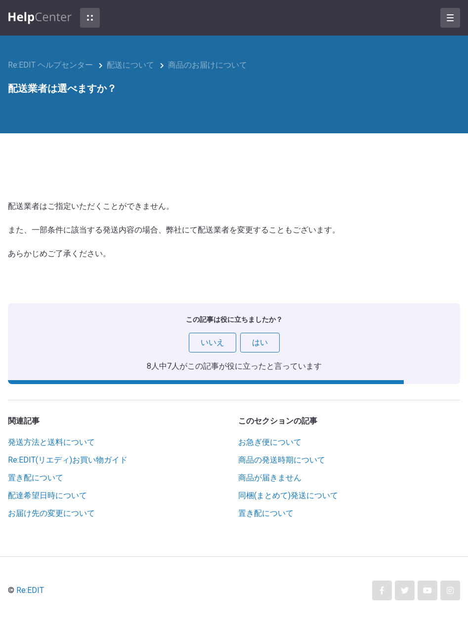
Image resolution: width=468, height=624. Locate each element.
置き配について (35, 477)
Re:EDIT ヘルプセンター (50, 65)
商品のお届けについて (207, 65)
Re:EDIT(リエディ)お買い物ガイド (68, 460)
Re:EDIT (30, 590)
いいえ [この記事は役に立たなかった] (212, 342)
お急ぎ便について (269, 442)
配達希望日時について (47, 495)
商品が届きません (269, 477)
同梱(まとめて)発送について (288, 495)
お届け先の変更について (51, 513)
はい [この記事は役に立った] (260, 342)
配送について (130, 65)
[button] (90, 18)
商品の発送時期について (281, 460)
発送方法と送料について (51, 442)
